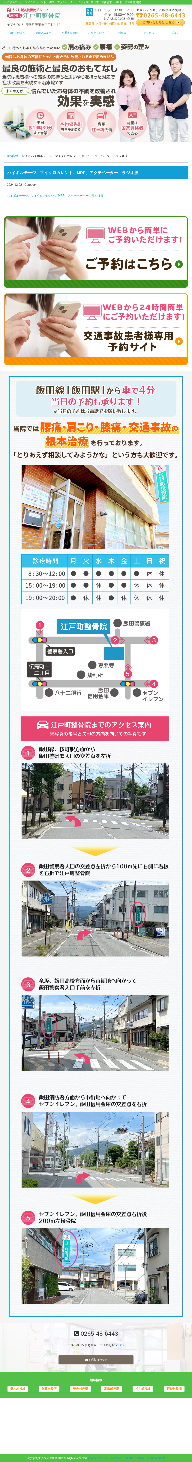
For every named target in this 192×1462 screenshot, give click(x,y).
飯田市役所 (49, 1388)
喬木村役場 (17, 1388)
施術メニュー (43, 32)
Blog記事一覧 (16, 156)
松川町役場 (142, 1388)
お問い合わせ (96, 1359)
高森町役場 (111, 1388)
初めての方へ (17, 32)
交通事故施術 (70, 32)
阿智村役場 (174, 1388)
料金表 (122, 32)
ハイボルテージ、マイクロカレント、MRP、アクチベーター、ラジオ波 (55, 195)
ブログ (175, 32)
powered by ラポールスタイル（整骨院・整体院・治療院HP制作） (127, 1458)
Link (121, 1345)
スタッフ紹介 (96, 32)
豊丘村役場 (80, 1388)
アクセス (148, 32)
